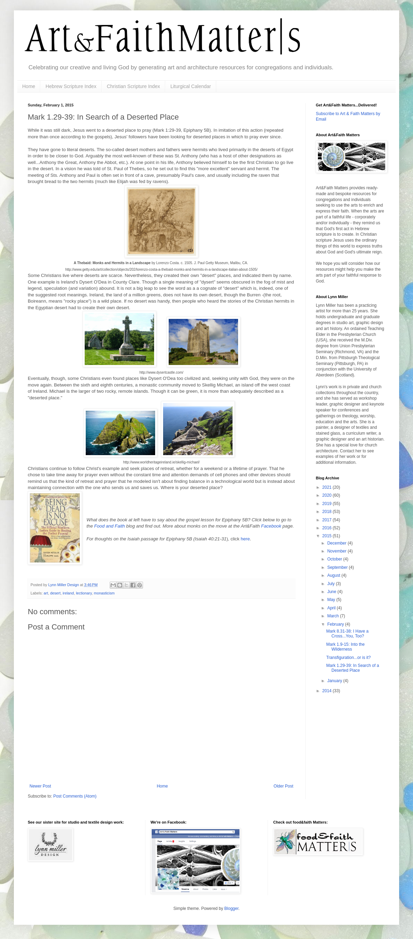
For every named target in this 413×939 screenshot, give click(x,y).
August (334, 575)
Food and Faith (109, 526)
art (46, 593)
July (331, 583)
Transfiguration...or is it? (348, 657)
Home (28, 86)
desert (55, 593)
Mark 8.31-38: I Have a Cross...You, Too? (347, 633)
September (338, 567)
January (335, 680)
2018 (327, 511)
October (335, 559)
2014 (327, 690)
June (332, 591)
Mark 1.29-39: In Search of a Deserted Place (352, 668)
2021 (327, 487)
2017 (327, 520)
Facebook (272, 526)
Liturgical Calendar (190, 86)
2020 (327, 495)
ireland (68, 593)
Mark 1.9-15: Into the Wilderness (345, 647)
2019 (327, 503)
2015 (327, 535)
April (332, 608)
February (336, 624)
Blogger (231, 908)
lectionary (84, 593)
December (337, 543)
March (333, 616)
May (331, 599)
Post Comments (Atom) (74, 796)
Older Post (283, 786)
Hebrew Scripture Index (70, 86)
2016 (327, 527)
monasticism (104, 593)
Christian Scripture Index (133, 86)
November (337, 551)
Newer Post (40, 786)
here (245, 538)
